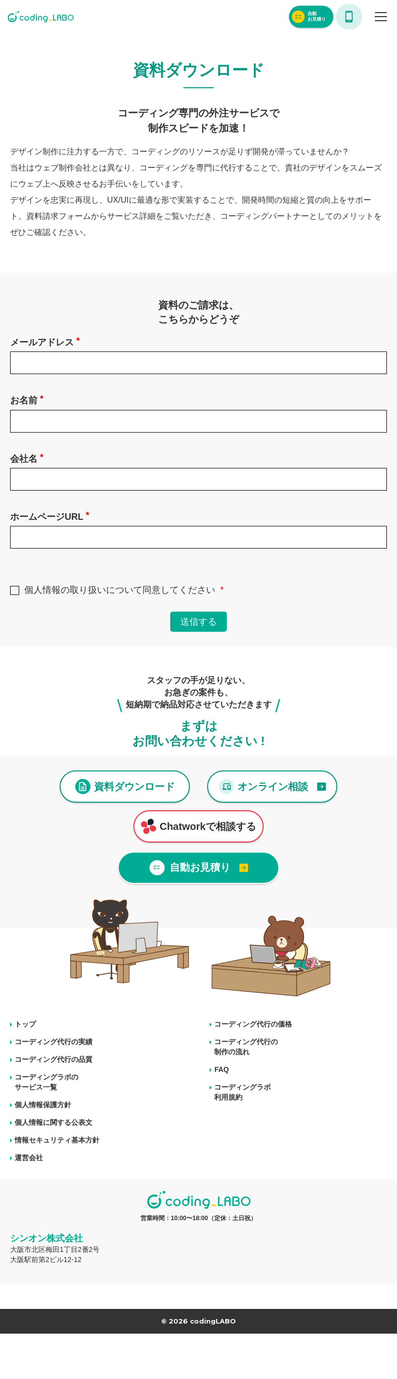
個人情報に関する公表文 (53, 1122)
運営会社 (29, 1158)
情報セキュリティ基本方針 (57, 1140)
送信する (198, 622)
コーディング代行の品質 (53, 1059)
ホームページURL (49, 516)
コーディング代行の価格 (253, 1024)
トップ (25, 1024)
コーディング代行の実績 (53, 1042)
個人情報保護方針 (43, 1105)
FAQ (221, 1069)
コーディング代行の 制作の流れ (246, 1047)
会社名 (26, 458)
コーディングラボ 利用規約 (242, 1092)
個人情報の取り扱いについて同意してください (119, 590)
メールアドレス (45, 341)
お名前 (26, 399)
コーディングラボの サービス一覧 (46, 1082)
